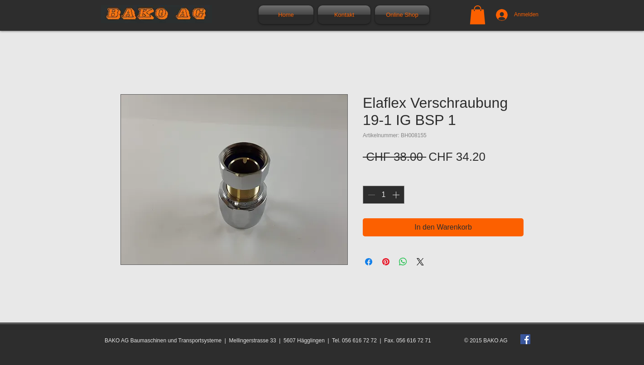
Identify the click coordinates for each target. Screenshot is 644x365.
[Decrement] (370, 194)
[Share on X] (420, 261)
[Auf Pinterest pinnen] (385, 261)
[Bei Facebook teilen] (368, 261)
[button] (477, 14)
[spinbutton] (383, 194)
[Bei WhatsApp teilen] (403, 261)
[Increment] (396, 194)
